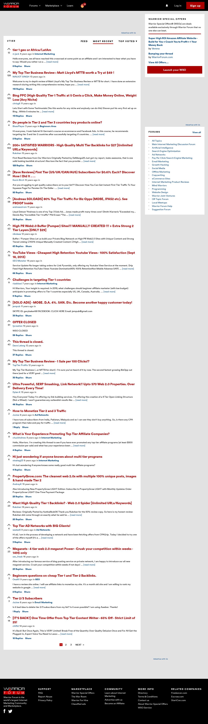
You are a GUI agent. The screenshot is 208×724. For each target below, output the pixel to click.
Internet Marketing (45, 54)
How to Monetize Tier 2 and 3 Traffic (39, 411)
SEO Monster (19, 260)
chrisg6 (16, 103)
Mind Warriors (159, 185)
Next (78, 644)
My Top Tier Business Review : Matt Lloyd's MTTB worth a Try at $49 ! (63, 72)
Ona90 (16, 579)
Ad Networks (42, 415)
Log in (177, 5)
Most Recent (103, 41)
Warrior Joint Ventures (163, 195)
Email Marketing (43, 602)
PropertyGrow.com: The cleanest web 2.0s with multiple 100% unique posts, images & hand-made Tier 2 (74, 478)
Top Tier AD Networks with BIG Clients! (41, 525)
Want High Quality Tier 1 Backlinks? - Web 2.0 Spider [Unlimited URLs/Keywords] (72, 503)
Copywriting (158, 175)
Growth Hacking (160, 164)
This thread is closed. (28, 341)
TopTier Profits (20, 365)
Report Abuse (45, 696)
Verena (156, 48)
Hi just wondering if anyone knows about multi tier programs (57, 456)
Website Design (160, 192)
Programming (159, 188)
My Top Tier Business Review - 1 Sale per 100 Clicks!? (51, 361)
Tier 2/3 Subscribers (27, 598)
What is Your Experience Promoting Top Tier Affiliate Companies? (61, 433)
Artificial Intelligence (162, 147)
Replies (17, 66)
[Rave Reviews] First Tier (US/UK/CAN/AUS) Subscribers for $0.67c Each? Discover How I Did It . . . (74, 174)
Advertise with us (113, 699)
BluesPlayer (19, 126)
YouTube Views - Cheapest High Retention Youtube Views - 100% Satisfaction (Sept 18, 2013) (74, 254)
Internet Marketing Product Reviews (170, 181)
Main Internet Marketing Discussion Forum (173, 144)
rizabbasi (17, 283)
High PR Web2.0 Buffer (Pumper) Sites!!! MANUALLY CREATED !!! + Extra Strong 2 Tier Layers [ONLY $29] (73, 228)
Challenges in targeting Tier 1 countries (42, 279)
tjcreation (17, 325)
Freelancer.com (179, 692)
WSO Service (145, 707)
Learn (71, 5)
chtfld (16, 625)
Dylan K (16, 392)
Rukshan (17, 153)
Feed (84, 41)
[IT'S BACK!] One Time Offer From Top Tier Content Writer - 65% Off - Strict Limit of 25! (74, 620)
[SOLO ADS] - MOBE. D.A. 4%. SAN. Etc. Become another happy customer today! (72, 302)
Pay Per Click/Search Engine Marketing (172, 157)
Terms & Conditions (148, 696)
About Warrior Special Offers (153, 703)
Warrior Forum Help (162, 206)
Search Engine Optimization (166, 151)
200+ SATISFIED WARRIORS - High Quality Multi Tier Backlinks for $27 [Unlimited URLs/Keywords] (73, 147)
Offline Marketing (161, 171)
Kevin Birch (18, 179)
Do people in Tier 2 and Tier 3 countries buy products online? (57, 122)
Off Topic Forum (160, 199)
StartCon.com (178, 700)
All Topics (157, 140)
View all (196, 132)
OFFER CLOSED (24, 322)
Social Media (158, 168)
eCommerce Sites (161, 178)
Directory (143, 692)
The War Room (78, 696)
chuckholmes (19, 437)
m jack (16, 53)
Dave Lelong (19, 345)
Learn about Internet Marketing (115, 694)
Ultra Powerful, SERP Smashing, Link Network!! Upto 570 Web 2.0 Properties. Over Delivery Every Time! (74, 386)
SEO (37, 579)
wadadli (17, 529)
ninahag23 (18, 460)
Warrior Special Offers (82, 692)
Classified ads (78, 703)
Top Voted (128, 41)
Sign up (195, 6)
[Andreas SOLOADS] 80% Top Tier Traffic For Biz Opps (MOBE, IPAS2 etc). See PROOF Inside (70, 201)
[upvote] (9, 51)
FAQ (40, 692)
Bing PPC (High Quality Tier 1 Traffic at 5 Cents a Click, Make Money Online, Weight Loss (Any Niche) (75, 97)
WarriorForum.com (162, 57)
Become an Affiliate (114, 703)
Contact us (143, 700)
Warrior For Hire (79, 700)
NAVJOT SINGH (21, 76)
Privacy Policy (45, 700)
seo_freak (18, 556)
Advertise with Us (128, 33)
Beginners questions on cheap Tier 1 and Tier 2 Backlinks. (54, 575)
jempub (16, 306)
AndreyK (17, 484)
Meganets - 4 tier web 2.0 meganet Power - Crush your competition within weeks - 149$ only (73, 550)
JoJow (16, 414)
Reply (16, 427)
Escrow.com (177, 696)
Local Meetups (159, 202)
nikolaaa (17, 233)
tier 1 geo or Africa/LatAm (32, 49)
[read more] (52, 61)
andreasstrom (20, 206)
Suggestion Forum (161, 209)
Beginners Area (48, 126)
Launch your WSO (174, 70)
